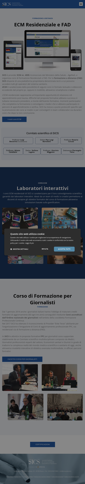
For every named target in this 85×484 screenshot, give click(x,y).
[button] (19, 249)
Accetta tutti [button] (64, 249)
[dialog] (42, 242)
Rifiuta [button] (45, 249)
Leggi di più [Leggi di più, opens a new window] (29, 243)
